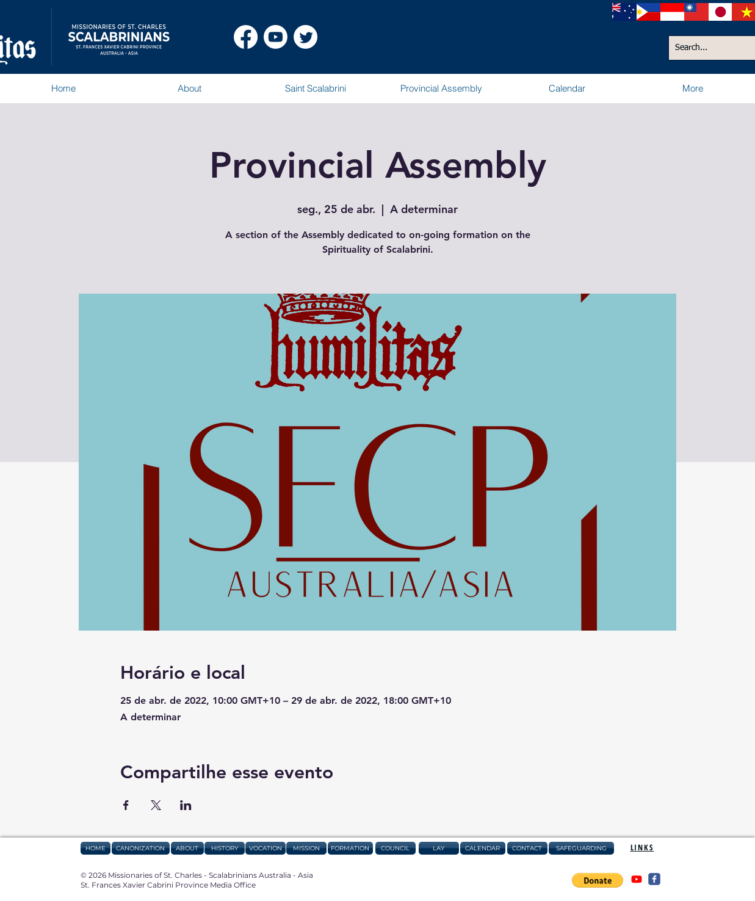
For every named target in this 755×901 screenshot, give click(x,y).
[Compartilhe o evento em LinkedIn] (186, 805)
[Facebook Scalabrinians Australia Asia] (246, 37)
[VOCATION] (265, 848)
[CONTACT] (527, 848)
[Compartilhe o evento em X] (156, 805)
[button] (189, 88)
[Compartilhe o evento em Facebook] (126, 805)
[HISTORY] (224, 848)
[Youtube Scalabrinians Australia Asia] (275, 37)
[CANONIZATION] (141, 848)
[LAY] (439, 848)
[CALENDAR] (482, 848)
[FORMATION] (350, 848)
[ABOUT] (187, 848)
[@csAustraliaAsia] (636, 879)
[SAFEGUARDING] (581, 848)
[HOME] (95, 848)
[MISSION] (306, 848)
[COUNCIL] (395, 848)
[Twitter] (305, 37)
